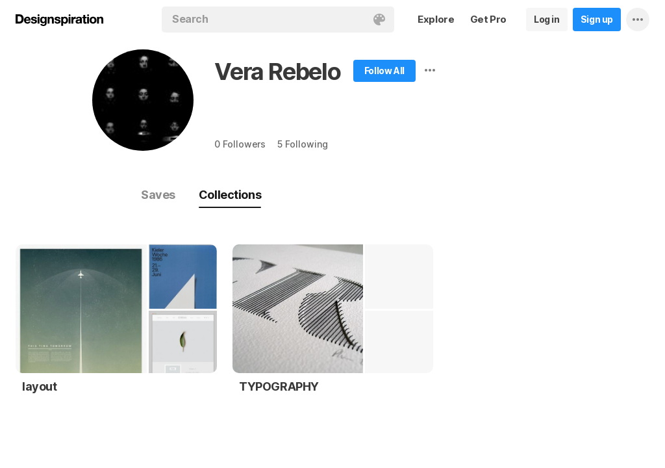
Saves (158, 195)
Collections (230, 195)
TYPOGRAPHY (279, 386)
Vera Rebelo (277, 71)
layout (39, 386)
